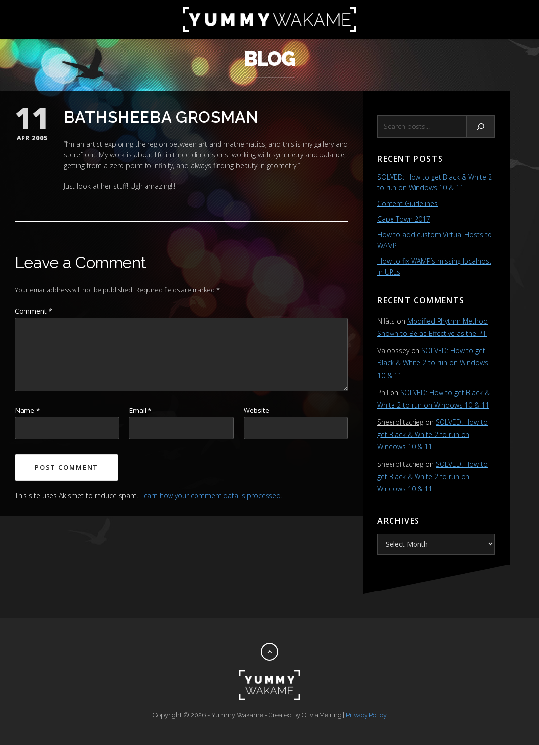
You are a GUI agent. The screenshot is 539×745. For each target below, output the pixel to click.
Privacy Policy (366, 715)
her (106, 186)
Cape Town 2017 (403, 219)
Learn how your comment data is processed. (211, 495)
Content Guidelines (407, 203)
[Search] (481, 126)
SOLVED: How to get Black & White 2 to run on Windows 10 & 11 (432, 363)
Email (140, 410)
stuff (120, 186)
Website (256, 410)
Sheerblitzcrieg (400, 422)
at (96, 186)
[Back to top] (269, 652)
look (84, 186)
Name (27, 410)
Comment (33, 311)
